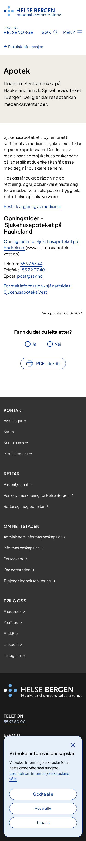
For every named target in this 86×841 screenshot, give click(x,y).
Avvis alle (43, 808)
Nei (58, 344)
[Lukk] (73, 745)
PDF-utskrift (48, 363)
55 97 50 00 (15, 721)
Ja (34, 344)
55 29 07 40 (33, 269)
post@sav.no (30, 276)
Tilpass (43, 822)
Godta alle (43, 794)
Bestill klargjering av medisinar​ (32, 206)
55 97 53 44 (31, 263)
